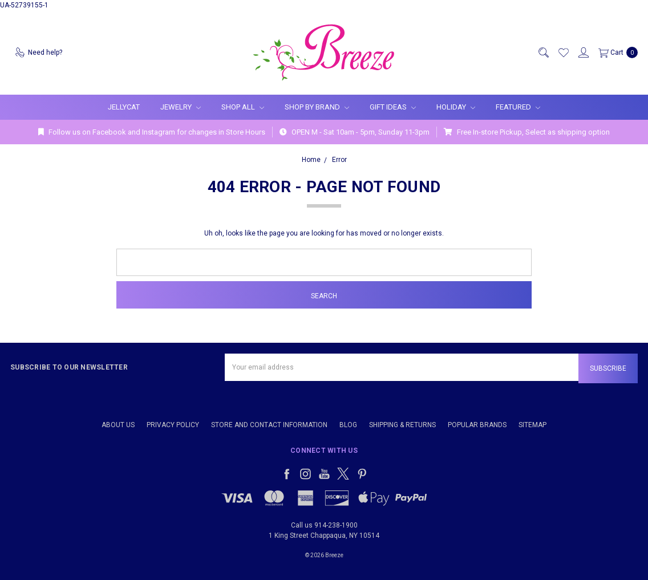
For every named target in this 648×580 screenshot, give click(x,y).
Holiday (455, 107)
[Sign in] (583, 52)
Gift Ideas (393, 107)
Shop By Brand (317, 107)
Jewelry (180, 107)
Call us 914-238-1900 (324, 525)
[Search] (543, 52)
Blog (348, 425)
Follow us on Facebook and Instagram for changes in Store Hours (151, 132)
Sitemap (532, 425)
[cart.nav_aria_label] (616, 52)
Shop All (242, 107)
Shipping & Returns (402, 425)
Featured (518, 107)
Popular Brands (477, 425)
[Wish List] (563, 52)
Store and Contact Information (269, 425)
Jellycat (124, 107)
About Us (118, 425)
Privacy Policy (173, 425)
